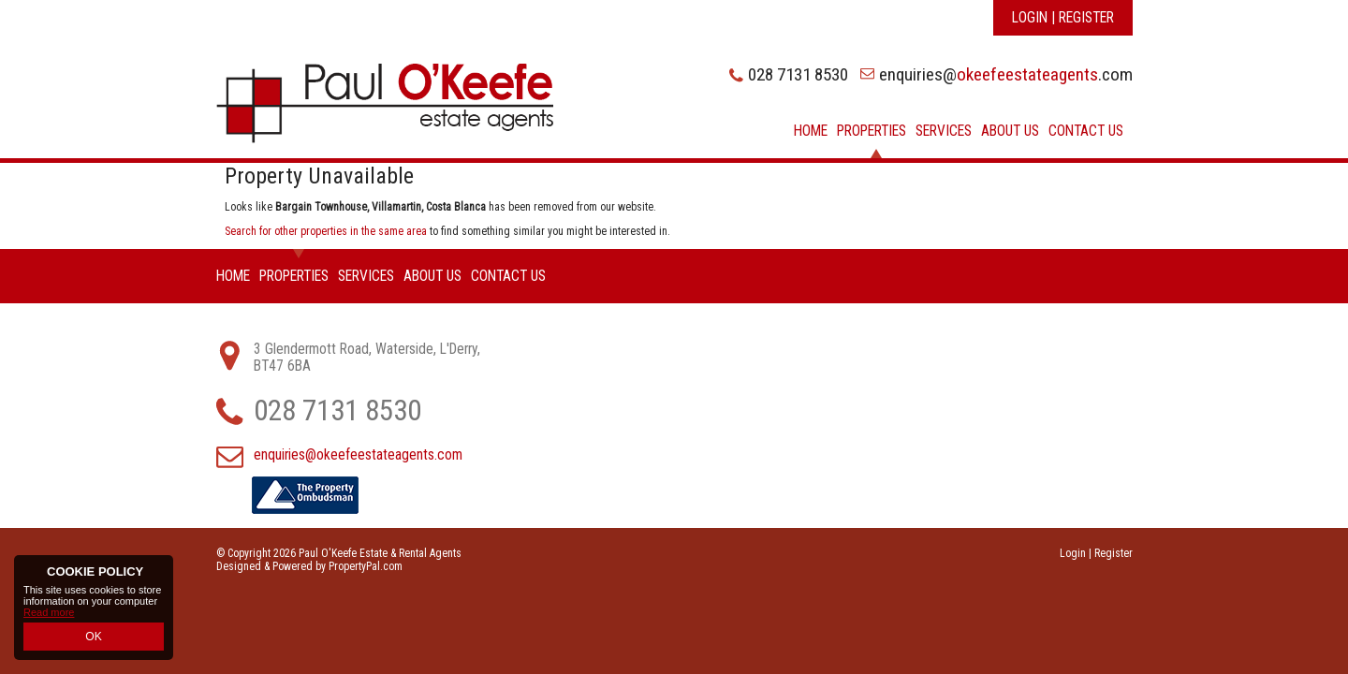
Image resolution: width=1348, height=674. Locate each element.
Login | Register (1063, 17)
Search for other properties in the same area (326, 231)
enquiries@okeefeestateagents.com (358, 455)
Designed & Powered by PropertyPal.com (309, 566)
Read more (48, 615)
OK (93, 637)
